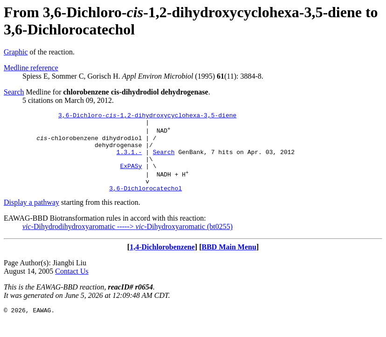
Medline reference (31, 68)
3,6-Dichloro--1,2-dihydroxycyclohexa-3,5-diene (147, 116)
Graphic (16, 52)
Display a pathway (31, 218)
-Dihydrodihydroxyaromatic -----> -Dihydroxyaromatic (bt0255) (127, 242)
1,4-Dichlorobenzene (162, 262)
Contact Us (72, 286)
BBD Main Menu (229, 262)
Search (14, 92)
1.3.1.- (129, 160)
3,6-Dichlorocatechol (145, 203)
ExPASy (131, 177)
